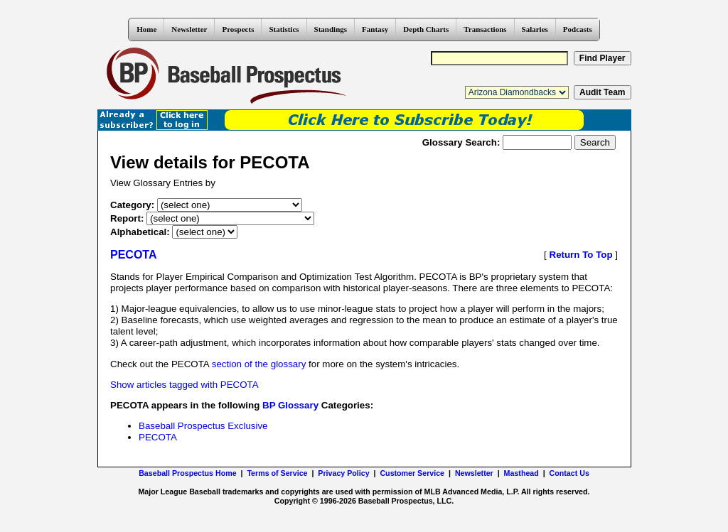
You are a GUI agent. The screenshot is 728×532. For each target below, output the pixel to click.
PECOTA (158, 437)
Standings (330, 29)
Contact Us (569, 473)
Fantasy (375, 29)
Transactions (485, 29)
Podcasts (577, 29)
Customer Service (412, 473)
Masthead (521, 473)
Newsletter (189, 29)
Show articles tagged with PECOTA (184, 384)
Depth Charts (426, 29)
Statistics (284, 29)
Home (146, 29)
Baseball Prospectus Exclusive (203, 425)
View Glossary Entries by (162, 183)
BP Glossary (290, 405)
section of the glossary (259, 364)
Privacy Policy (343, 473)
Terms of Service (277, 473)
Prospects (238, 29)
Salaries (535, 29)
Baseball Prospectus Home (187, 473)
